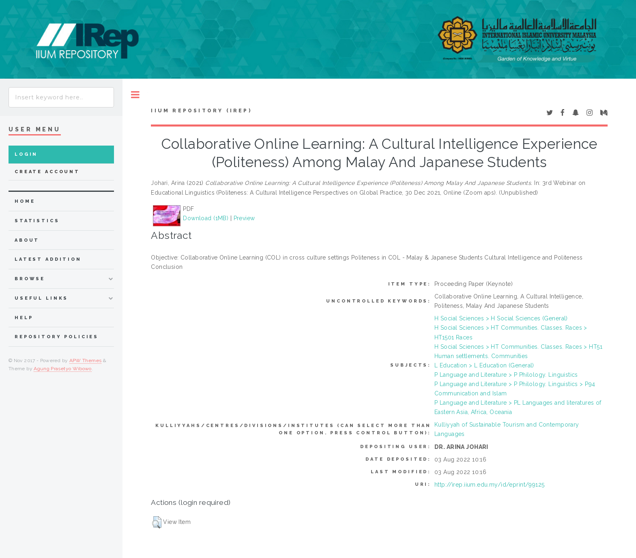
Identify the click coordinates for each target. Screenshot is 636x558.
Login (26, 154)
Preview (244, 218)
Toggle (135, 95)
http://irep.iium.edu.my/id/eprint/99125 (489, 484)
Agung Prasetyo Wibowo (63, 368)
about (27, 240)
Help (24, 317)
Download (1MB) (205, 218)
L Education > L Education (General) (484, 365)
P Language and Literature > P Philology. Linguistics (506, 374)
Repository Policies (57, 336)
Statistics (37, 220)
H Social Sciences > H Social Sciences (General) (501, 318)
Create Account (47, 171)
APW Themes (85, 360)
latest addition (48, 259)
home (25, 201)
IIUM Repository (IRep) (201, 111)
